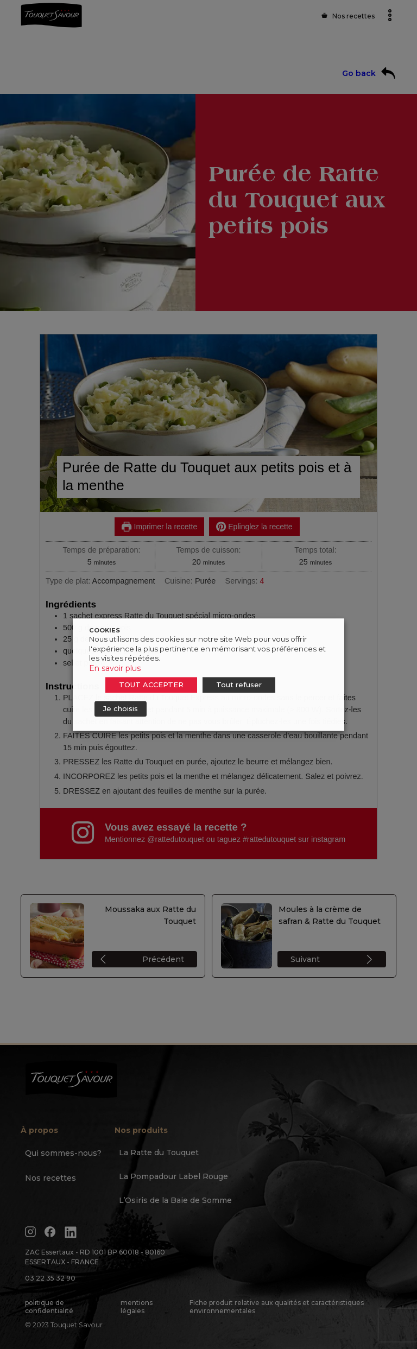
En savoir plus (115, 668)
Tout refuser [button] (239, 684)
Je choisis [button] (120, 708)
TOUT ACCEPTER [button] (151, 684)
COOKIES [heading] (104, 630)
